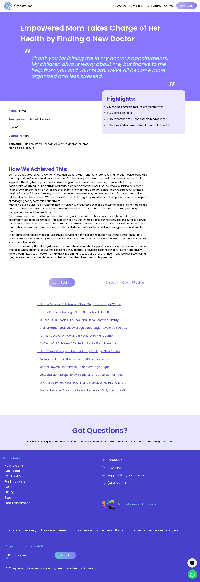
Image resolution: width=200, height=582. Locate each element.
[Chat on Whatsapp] (192, 574)
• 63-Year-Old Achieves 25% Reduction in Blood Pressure (77, 344)
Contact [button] (169, 6)
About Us (120, 6)
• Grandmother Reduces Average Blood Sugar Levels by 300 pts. (82, 328)
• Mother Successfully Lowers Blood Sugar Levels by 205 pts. (79, 304)
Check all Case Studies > (126, 282)
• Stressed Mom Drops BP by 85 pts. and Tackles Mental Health (81, 375)
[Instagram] (148, 468)
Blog (8, 498)
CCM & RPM (136, 6)
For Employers (15, 482)
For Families (154, 6)
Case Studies (14, 471)
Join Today (186, 6)
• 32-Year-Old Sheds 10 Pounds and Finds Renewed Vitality (78, 320)
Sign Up (65, 555)
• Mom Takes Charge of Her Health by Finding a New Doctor (79, 351)
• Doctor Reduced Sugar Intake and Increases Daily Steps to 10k (81, 390)
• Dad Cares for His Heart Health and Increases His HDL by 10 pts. (82, 383)
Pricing (9, 492)
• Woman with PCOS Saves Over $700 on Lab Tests (73, 359)
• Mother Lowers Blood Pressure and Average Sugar (73, 367)
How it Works (14, 465)
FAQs (8, 487)
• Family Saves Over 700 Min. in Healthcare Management (76, 336)
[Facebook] (148, 460)
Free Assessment (17, 503)
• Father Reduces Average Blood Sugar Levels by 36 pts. (76, 312)
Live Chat (167, 441)
